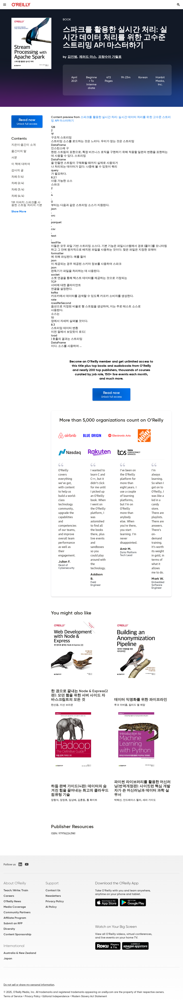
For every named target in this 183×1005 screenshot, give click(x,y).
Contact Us (53, 890)
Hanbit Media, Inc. (160, 81)
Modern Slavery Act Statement (89, 996)
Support (52, 883)
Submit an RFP (13, 923)
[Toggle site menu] (4, 4)
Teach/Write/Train (16, 890)
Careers (9, 896)
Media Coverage (15, 907)
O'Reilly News (12, 901)
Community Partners (17, 912)
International (14, 946)
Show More (18, 211)
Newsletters (53, 896)
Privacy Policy (55, 901)
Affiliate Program (15, 918)
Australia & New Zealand (20, 953)
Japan (8, 958)
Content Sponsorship (17, 934)
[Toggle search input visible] (178, 4)
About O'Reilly (15, 883)
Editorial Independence (56, 996)
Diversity (9, 929)
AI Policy (51, 907)
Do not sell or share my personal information (29, 984)
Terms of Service (13, 996)
